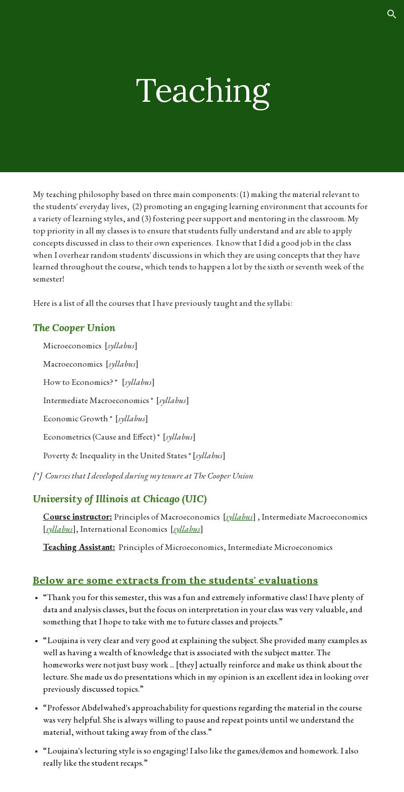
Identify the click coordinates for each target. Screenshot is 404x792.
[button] (392, 14)
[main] (202, 85)
